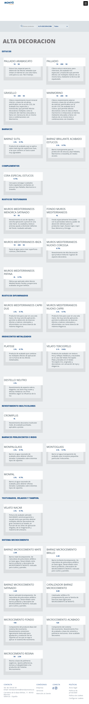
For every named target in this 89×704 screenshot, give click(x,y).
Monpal (9, 474)
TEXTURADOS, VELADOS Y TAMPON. (20, 498)
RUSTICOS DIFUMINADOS (15, 295)
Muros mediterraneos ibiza (22, 242)
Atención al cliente (43, 693)
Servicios (39, 690)
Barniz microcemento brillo (62, 551)
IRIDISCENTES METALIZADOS (16, 336)
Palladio (52, 61)
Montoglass (55, 447)
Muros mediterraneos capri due (23, 306)
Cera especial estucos (18, 175)
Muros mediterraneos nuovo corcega (62, 243)
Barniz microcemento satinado (19, 586)
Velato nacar (13, 507)
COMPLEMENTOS (10, 165)
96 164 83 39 (12, 688)
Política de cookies (76, 695)
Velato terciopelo (59, 346)
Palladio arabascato (18, 61)
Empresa (39, 688)
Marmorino (55, 92)
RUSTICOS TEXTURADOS (14, 199)
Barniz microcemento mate (22, 549)
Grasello (10, 92)
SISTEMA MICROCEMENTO (15, 539)
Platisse (9, 346)
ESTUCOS (6, 51)
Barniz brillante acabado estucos (64, 140)
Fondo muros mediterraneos (57, 210)
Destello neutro (15, 380)
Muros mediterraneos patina (19, 272)
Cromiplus (11, 415)
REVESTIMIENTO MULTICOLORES (18, 405)
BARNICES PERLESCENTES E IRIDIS (19, 437)
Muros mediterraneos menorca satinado (19, 210)
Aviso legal (73, 688)
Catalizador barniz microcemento (60, 586)
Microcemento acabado (63, 619)
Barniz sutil (12, 139)
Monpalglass (13, 447)
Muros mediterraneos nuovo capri (62, 306)
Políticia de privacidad (73, 691)
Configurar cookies (76, 698)
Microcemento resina (19, 653)
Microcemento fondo (19, 619)
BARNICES (7, 129)
